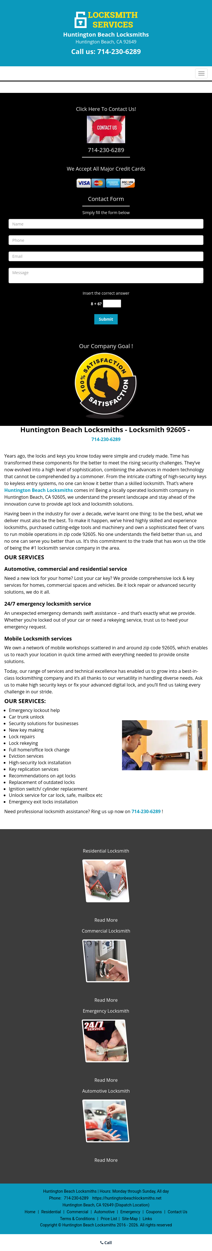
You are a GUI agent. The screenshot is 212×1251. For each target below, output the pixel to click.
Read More (105, 920)
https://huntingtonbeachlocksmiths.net (126, 1198)
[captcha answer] (112, 304)
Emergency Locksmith (106, 1011)
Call (106, 1242)
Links (147, 1218)
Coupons (154, 1212)
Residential (51, 1212)
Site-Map (130, 1218)
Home (30, 1212)
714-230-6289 (119, 51)
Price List (109, 1218)
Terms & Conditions (77, 1218)
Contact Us (177, 1212)
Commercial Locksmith (106, 931)
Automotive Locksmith (106, 1091)
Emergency (130, 1212)
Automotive (104, 1212)
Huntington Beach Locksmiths (38, 490)
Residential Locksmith (106, 851)
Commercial (77, 1212)
